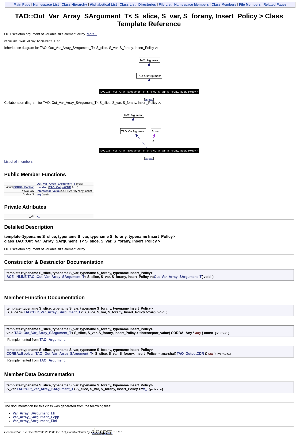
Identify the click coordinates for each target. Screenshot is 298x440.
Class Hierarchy (74, 4)
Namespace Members (191, 4)
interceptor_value (48, 191)
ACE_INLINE (17, 277)
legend (149, 100)
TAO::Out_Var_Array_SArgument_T (56, 277)
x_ (38, 216)
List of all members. (19, 162)
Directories (147, 4)
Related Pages (274, 4)
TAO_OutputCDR (60, 188)
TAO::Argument (52, 340)
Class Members (223, 4)
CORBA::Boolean (23, 187)
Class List (128, 4)
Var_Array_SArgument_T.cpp (36, 418)
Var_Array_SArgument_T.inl (35, 421)
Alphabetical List (103, 4)
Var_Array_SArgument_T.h (34, 414)
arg (39, 195)
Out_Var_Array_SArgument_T (56, 184)
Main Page (22, 4)
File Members (250, 4)
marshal (42, 188)
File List (165, 4)
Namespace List (46, 4)
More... (92, 34)
